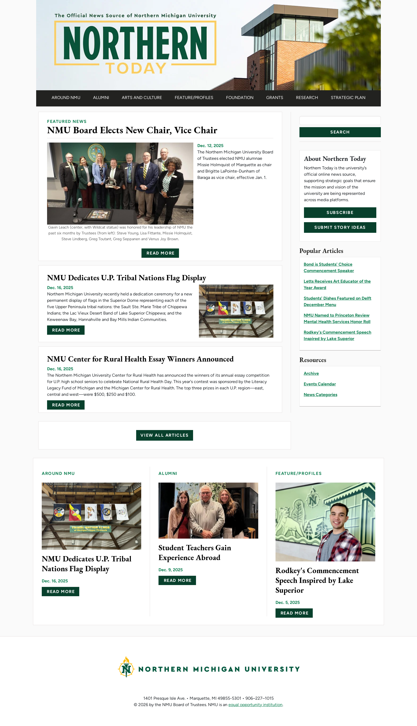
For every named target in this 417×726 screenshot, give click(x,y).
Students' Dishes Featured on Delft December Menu (337, 301)
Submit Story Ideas (340, 227)
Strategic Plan (348, 97)
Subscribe (340, 212)
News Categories (320, 394)
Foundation (239, 97)
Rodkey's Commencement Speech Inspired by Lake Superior (337, 335)
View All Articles (164, 435)
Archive (311, 373)
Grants (274, 97)
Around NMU (66, 97)
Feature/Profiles (194, 97)
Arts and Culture (142, 97)
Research (307, 97)
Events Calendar (320, 383)
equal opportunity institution (255, 704)
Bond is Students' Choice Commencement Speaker (329, 267)
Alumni (101, 97)
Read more (160, 253)
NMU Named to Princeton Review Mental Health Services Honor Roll (337, 318)
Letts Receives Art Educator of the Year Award (337, 284)
